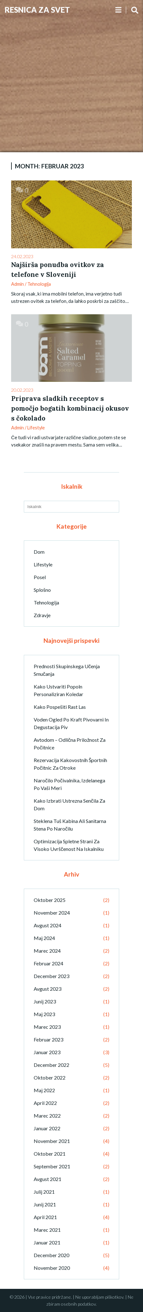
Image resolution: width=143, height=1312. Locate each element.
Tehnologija (39, 284)
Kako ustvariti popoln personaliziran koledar (58, 690)
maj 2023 (44, 1014)
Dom (39, 552)
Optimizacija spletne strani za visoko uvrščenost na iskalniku (69, 845)
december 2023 (51, 976)
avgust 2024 (47, 925)
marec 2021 (47, 1230)
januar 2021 (47, 1242)
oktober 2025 (49, 900)
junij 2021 (45, 1204)
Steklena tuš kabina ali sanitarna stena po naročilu (70, 825)
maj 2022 (44, 1090)
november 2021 (52, 1141)
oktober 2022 (49, 1077)
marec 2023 (47, 1027)
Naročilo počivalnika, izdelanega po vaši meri (69, 784)
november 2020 (52, 1268)
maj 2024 (44, 938)
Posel (40, 577)
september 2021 (52, 1166)
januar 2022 (47, 1128)
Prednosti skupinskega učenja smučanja (67, 670)
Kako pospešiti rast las (60, 707)
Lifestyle (36, 427)
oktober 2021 (49, 1154)
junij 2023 (45, 1001)
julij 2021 (44, 1192)
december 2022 (51, 1065)
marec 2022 (47, 1116)
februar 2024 (48, 963)
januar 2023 (47, 1052)
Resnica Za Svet (37, 9)
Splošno (42, 590)
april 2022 (45, 1103)
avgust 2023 (47, 989)
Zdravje (42, 615)
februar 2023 (48, 1039)
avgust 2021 (47, 1179)
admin (17, 284)
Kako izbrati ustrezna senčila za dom (69, 804)
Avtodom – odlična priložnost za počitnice (70, 743)
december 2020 (51, 1255)
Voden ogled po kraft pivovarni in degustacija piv (71, 723)
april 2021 (45, 1217)
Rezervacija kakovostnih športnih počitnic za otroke (70, 764)
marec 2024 (47, 951)
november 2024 (52, 913)
